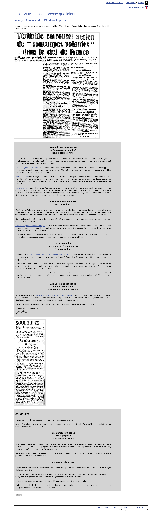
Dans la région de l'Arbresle (27, 168)
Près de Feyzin (21, 177)
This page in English (137, 8)
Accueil (141, 3)
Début (108, 508)
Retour (116, 508)
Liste (138, 508)
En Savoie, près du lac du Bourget (30, 226)
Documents (130, 3)
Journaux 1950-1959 (114, 3)
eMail (100, 508)
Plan (132, 508)
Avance (124, 508)
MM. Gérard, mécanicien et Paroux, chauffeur (54, 295)
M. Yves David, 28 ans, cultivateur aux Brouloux (48, 255)
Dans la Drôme (21, 188)
